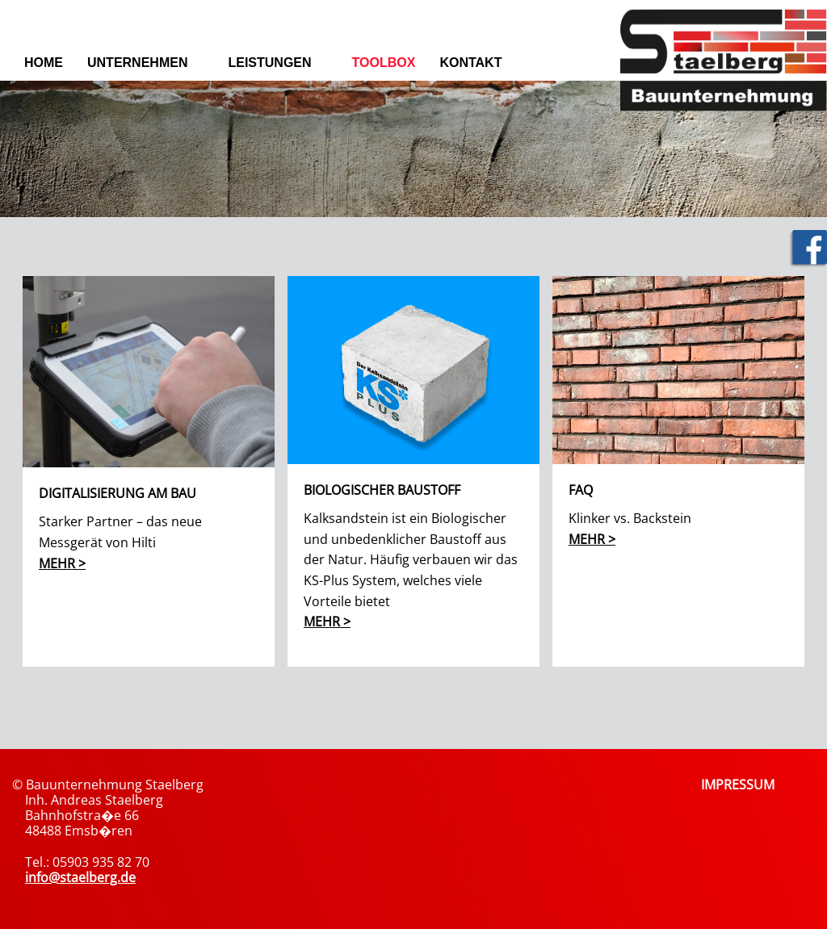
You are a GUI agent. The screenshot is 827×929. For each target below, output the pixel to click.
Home (43, 62)
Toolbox (384, 62)
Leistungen (269, 62)
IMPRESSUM (738, 784)
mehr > (62, 563)
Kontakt (470, 62)
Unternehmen (137, 62)
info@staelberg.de (80, 877)
